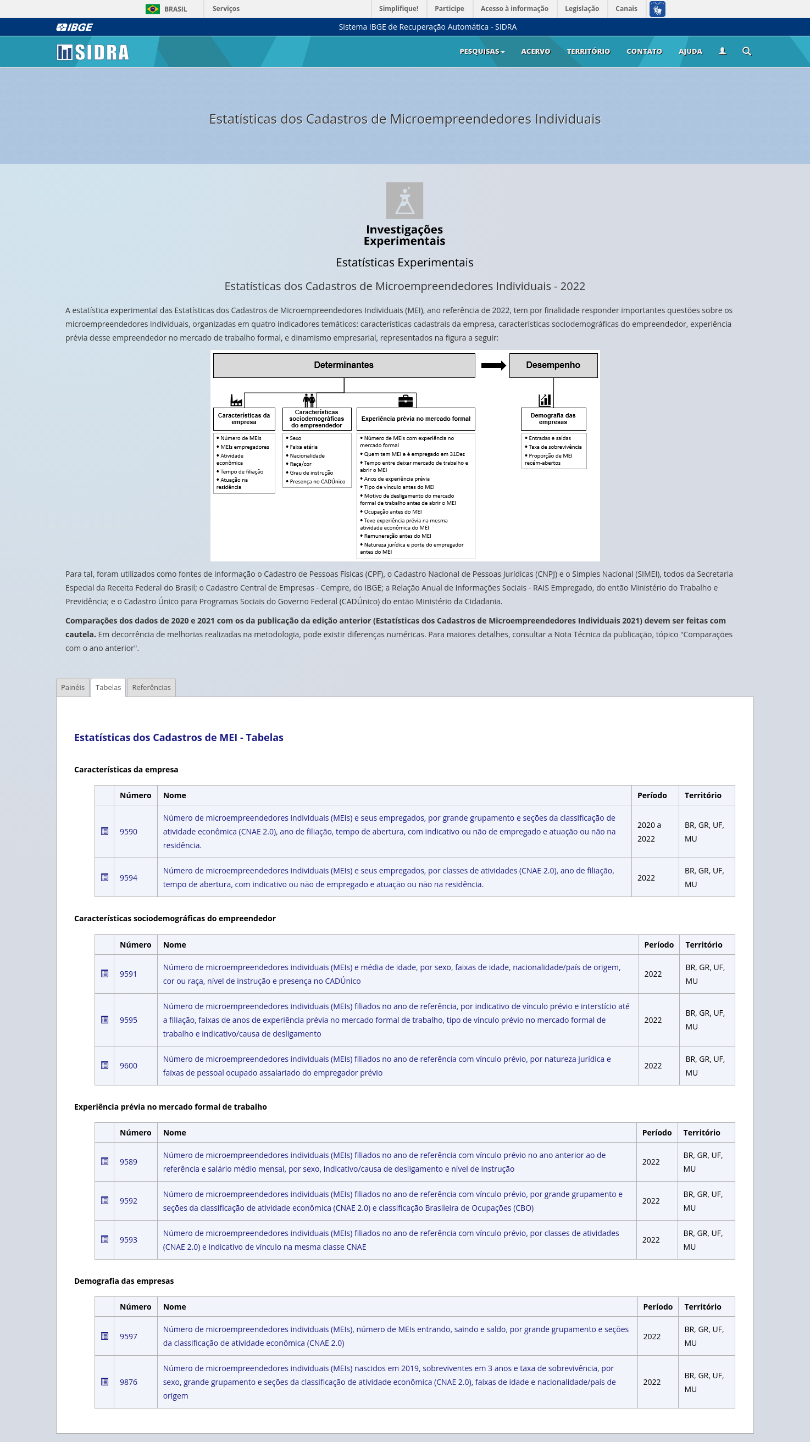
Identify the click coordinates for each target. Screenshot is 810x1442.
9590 (128, 831)
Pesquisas (481, 51)
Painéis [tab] (73, 687)
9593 (128, 1239)
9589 (128, 1161)
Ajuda (690, 51)
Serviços (226, 8)
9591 (128, 973)
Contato (644, 51)
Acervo (536, 51)
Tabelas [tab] (108, 687)
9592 (128, 1200)
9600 (128, 1065)
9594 (128, 877)
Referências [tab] (151, 687)
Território (589, 51)
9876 (128, 1382)
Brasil (164, 9)
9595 (128, 1020)
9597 (128, 1336)
